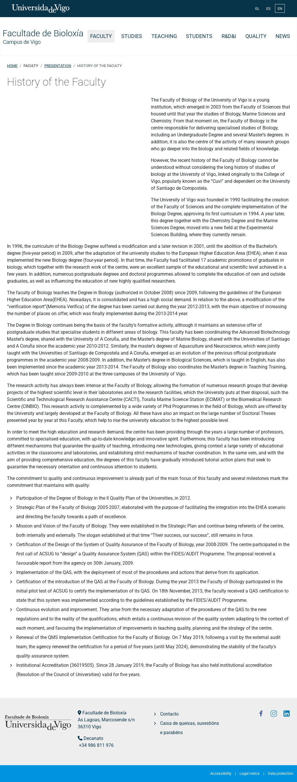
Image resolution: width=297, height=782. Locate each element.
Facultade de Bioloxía (104, 713)
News (283, 36)
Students (199, 36)
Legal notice (250, 773)
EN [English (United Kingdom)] (280, 8)
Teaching (164, 36)
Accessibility (220, 773)
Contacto (169, 714)
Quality (256, 36)
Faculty (101, 36)
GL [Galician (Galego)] (257, 8)
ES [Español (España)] (268, 8)
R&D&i (229, 36)
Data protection (280, 773)
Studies (131, 36)
